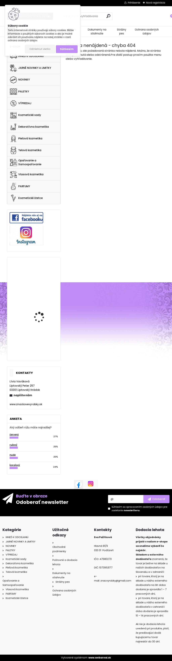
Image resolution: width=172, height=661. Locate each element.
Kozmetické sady (25, 115)
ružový (13, 444)
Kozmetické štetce (26, 198)
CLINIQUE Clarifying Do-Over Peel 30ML (43, 301)
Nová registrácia (155, 2)
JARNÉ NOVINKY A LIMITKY (30, 68)
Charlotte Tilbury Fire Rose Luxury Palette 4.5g (43, 330)
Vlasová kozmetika (27, 174)
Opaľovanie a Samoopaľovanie (25, 162)
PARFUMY (20, 186)
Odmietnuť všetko (39, 49)
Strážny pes (121, 31)
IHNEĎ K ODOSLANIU (27, 56)
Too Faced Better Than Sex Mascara (42, 272)
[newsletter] (156, 499)
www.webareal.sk (99, 657)
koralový (15, 465)
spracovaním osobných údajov (144, 507)
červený (14, 434)
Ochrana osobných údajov (147, 31)
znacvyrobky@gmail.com (115, 580)
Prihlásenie (134, 2)
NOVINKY (20, 79)
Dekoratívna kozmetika (29, 126)
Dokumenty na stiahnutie (97, 31)
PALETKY (19, 91)
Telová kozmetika (25, 150)
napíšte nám (23, 395)
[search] (108, 16)
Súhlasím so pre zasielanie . (139, 508)
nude (13, 455)
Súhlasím (67, 49)
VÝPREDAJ (20, 103)
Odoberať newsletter (42, 502)
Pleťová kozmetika (26, 138)
